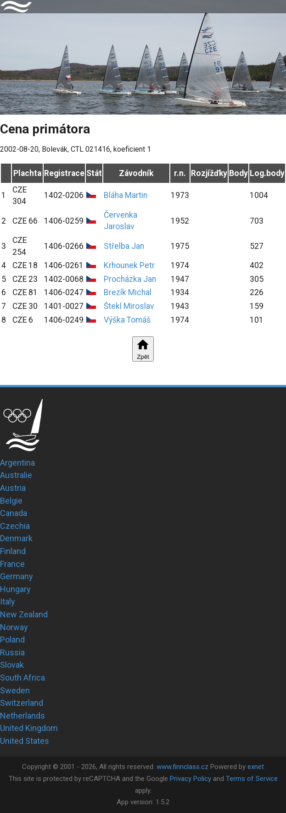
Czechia (15, 526)
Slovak (12, 665)
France (12, 564)
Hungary (15, 589)
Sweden (15, 690)
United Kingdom (29, 728)
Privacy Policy (190, 779)
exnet (255, 767)
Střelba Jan (124, 246)
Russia (12, 652)
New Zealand (24, 614)
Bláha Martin (125, 195)
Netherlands (22, 715)
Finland (13, 551)
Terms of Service (252, 779)
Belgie (11, 500)
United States (24, 741)
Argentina (17, 462)
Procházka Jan (130, 279)
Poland (12, 639)
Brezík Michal (127, 292)
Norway (14, 627)
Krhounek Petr (129, 265)
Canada (13, 513)
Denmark (16, 538)
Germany (16, 576)
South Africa (22, 677)
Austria (13, 488)
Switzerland (21, 703)
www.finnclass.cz (182, 767)
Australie (16, 475)
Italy (7, 601)
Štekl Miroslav (129, 306)
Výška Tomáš (127, 319)
